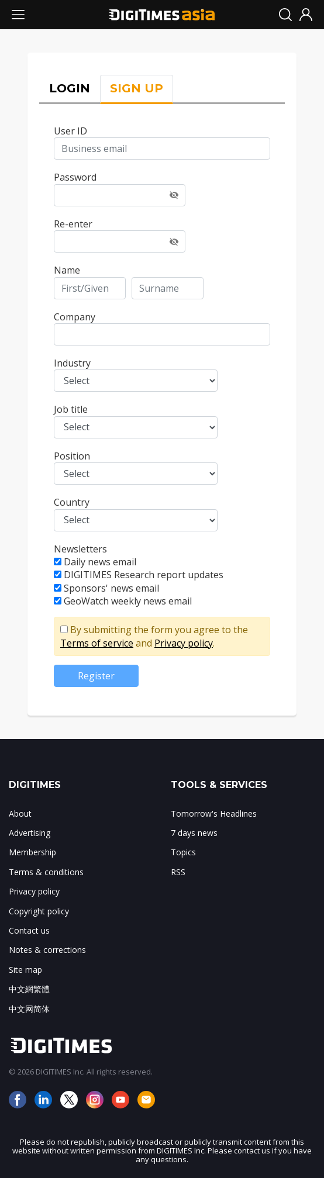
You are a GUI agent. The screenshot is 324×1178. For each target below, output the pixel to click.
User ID (70, 131)
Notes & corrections (47, 949)
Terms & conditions (46, 872)
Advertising (29, 832)
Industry (72, 363)
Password (75, 177)
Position (72, 456)
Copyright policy (39, 911)
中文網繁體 (29, 988)
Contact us (29, 930)
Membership (32, 852)
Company (74, 316)
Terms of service (96, 643)
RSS (178, 872)
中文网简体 (29, 1008)
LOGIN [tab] (69, 88)
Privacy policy (183, 643)
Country (71, 502)
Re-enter (73, 223)
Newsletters (80, 549)
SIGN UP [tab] (136, 88)
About (20, 813)
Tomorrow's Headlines (214, 813)
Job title (71, 409)
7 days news (194, 832)
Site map (25, 969)
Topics (183, 852)
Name (67, 270)
